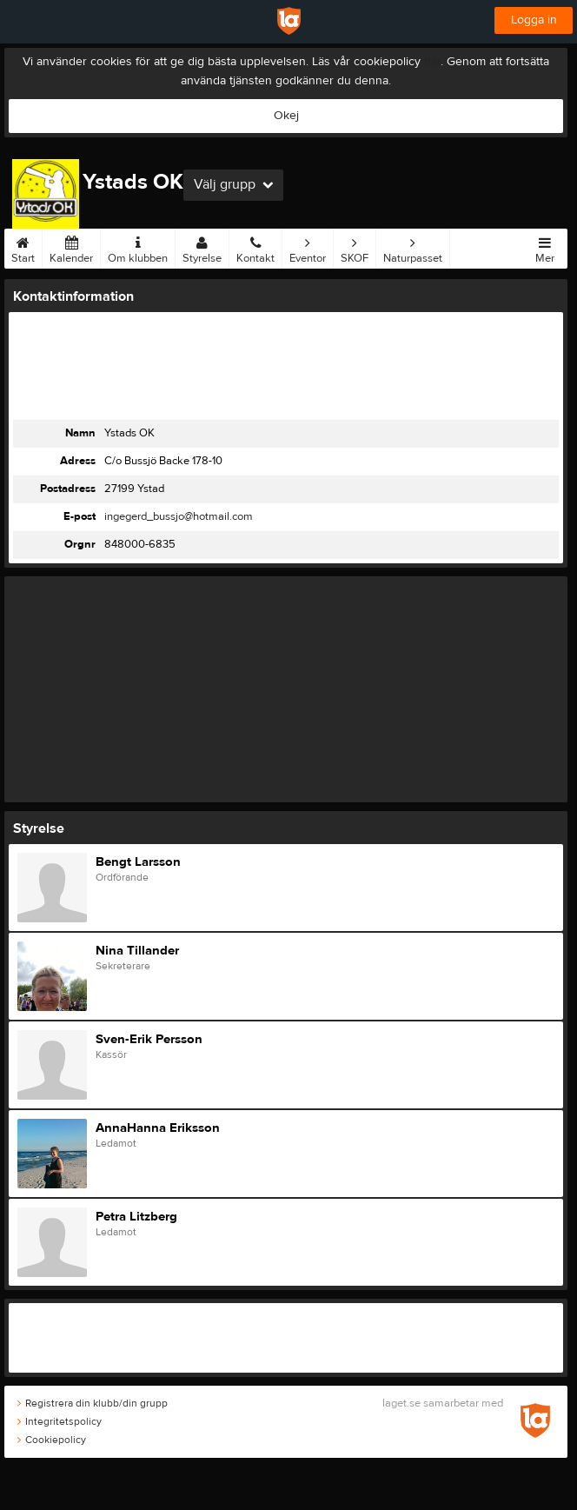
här (432, 62)
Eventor (307, 247)
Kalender (71, 247)
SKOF (354, 247)
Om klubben (138, 247)
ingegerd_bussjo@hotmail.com (178, 516)
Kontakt (255, 247)
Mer (544, 247)
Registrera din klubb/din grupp (92, 1403)
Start (23, 247)
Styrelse (202, 247)
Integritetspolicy (59, 1421)
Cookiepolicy (51, 1440)
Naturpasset (412, 247)
